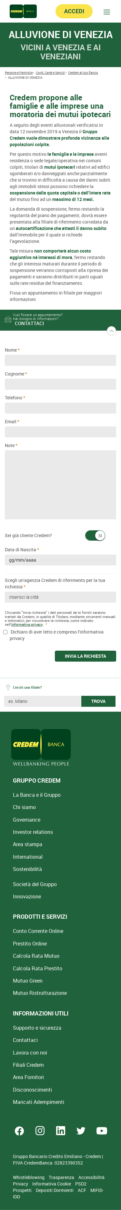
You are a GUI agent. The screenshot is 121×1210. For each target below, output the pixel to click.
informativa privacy (27, 624)
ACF (82, 1190)
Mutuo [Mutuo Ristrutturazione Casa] (40, 992)
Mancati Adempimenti (38, 1101)
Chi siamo (24, 807)
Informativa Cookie (52, 1184)
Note (10, 445)
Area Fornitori (28, 1077)
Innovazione (27, 896)
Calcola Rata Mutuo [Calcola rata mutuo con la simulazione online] (36, 955)
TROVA (98, 701)
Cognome (14, 374)
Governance (26, 819)
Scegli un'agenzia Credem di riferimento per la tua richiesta (55, 583)
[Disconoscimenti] (32, 1089)
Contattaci (25, 1040)
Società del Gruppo (35, 884)
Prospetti (23, 1190)
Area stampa (27, 844)
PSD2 (80, 1184)
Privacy (21, 1184)
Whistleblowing (29, 1177)
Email (10, 421)
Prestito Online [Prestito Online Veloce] (30, 943)
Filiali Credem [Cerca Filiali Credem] (28, 1064)
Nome (11, 350)
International (28, 856)
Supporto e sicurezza (37, 1027)
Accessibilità (91, 1177)
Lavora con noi (30, 1052)
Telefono (13, 398)
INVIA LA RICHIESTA (85, 656)
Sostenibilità (27, 869)
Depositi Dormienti (55, 1190)
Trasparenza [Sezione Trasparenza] (62, 1177)
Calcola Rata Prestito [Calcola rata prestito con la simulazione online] (37, 968)
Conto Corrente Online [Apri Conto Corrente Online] (38, 931)
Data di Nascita (20, 549)
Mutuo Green (28, 980)
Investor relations (33, 831)
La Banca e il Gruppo (37, 794)
